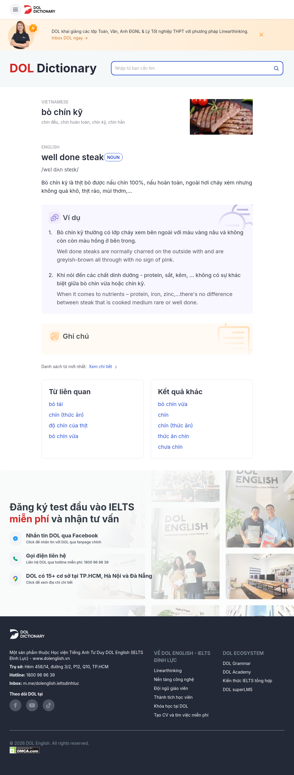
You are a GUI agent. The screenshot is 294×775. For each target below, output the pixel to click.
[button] (147, 169)
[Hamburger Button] (15, 9)
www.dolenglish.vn (51, 658)
